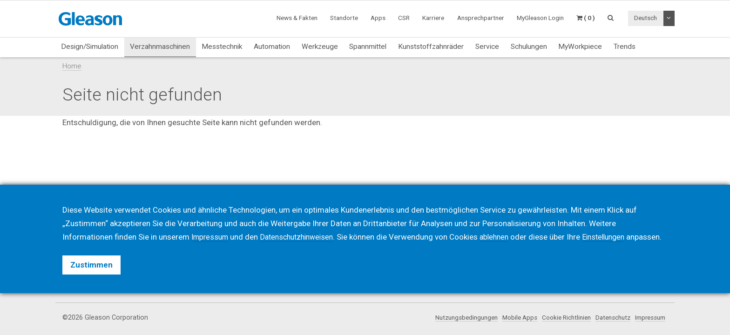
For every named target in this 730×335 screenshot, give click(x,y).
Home (71, 66)
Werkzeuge (320, 46)
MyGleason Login (540, 17)
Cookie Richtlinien (555, 318)
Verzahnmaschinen (160, 46)
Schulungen (529, 46)
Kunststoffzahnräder (431, 46)
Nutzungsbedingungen (448, 318)
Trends (624, 46)
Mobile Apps (505, 318)
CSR (404, 17)
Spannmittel (367, 46)
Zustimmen (91, 264)
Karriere (433, 17)
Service (487, 46)
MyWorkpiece (580, 46)
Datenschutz (606, 318)
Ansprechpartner (480, 17)
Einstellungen (617, 223)
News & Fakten (297, 17)
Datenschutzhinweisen (302, 223)
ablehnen (504, 223)
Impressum (647, 318)
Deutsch (645, 17)
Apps (378, 17)
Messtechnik (222, 46)
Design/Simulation (89, 46)
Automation (272, 46)
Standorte (344, 17)
